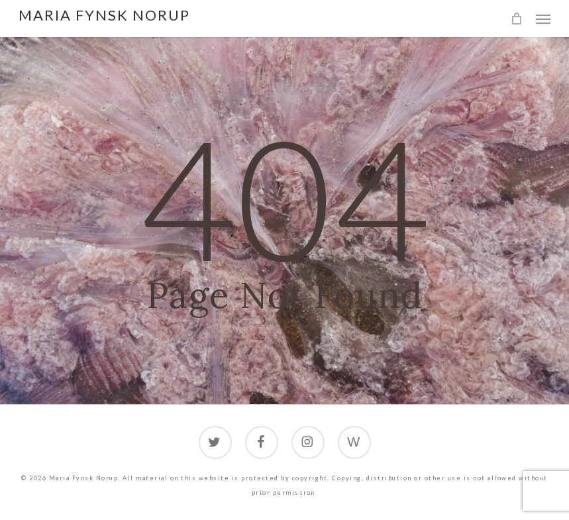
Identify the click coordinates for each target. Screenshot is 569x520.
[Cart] (516, 18)
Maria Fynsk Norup (104, 15)
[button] (543, 18)
